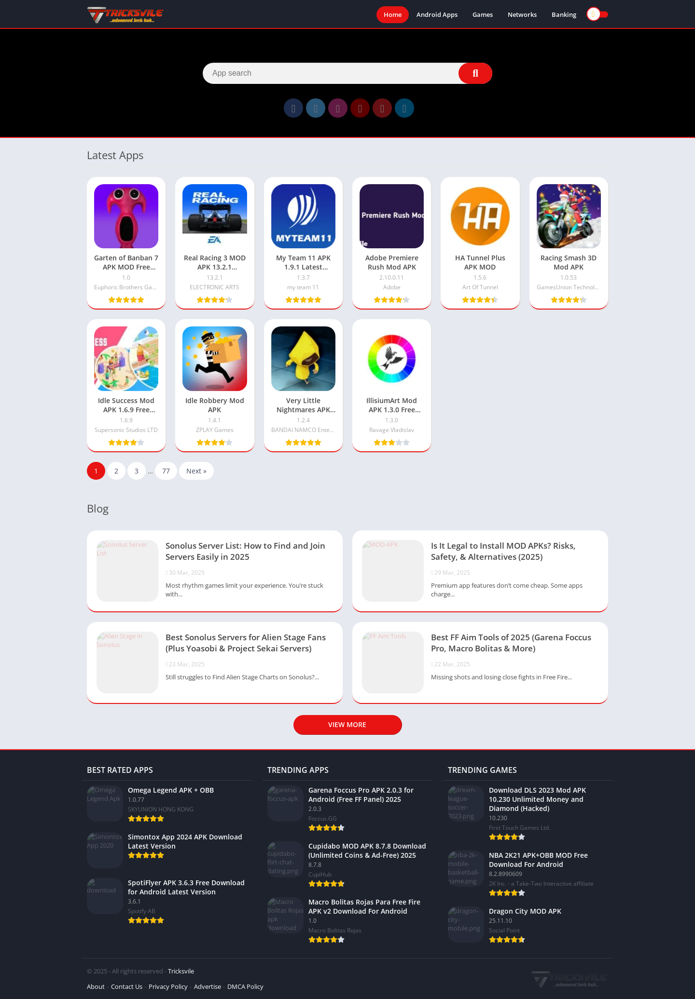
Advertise (207, 986)
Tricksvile (181, 971)
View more (347, 724)
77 (166, 470)
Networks (522, 14)
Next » (196, 470)
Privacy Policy (168, 986)
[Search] (347, 73)
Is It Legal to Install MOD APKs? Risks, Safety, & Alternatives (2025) (503, 551)
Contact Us (126, 986)
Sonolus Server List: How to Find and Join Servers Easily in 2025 (245, 551)
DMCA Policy (245, 986)
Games (483, 14)
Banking (564, 14)
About (96, 986)
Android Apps (437, 14)
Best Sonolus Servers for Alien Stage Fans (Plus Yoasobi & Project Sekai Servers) (246, 643)
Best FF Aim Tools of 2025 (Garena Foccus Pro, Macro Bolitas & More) (511, 643)
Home (393, 14)
